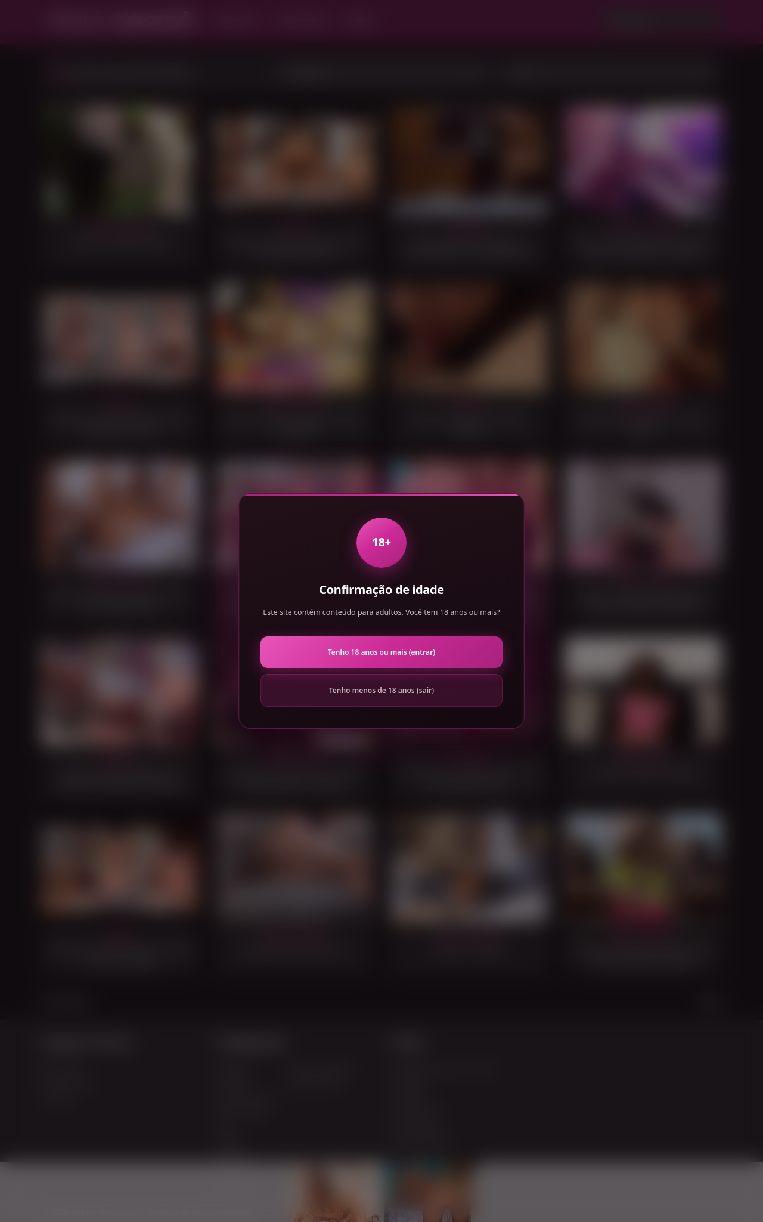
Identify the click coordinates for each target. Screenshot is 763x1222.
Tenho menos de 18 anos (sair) (381, 690)
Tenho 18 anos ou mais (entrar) (381, 652)
